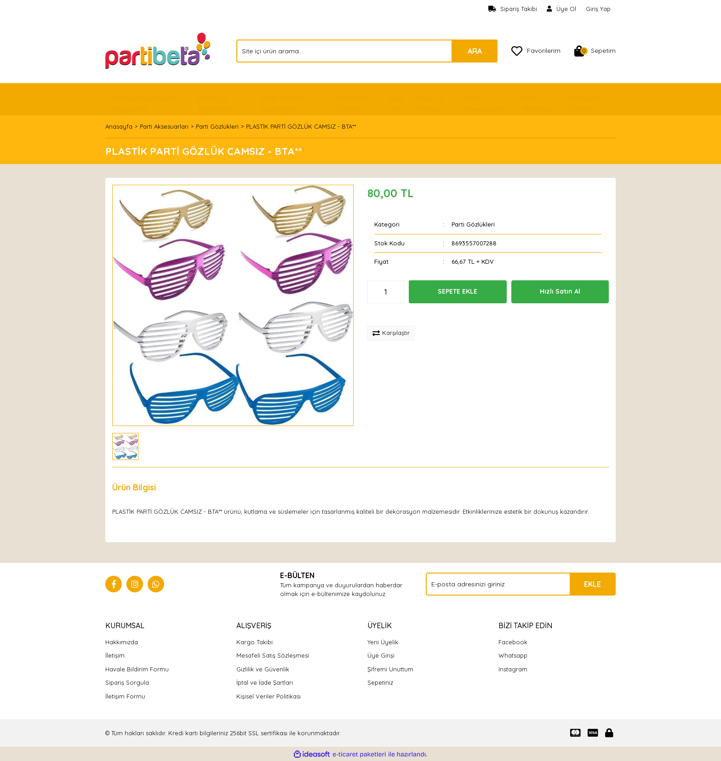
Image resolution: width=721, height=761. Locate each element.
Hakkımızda (121, 642)
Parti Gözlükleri (473, 224)
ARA (475, 51)
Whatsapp (512, 655)
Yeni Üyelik (382, 642)
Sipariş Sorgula (127, 682)
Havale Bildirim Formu (137, 669)
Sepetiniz (380, 682)
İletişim (115, 655)
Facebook (512, 642)
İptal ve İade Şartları (264, 682)
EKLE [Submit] (592, 584)
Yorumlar (188, 487)
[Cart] (595, 51)
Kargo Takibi (254, 642)
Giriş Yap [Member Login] (598, 8)
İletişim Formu (125, 696)
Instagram (512, 669)
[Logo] (158, 50)
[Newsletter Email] (521, 584)
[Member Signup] (561, 9)
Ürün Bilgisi (134, 487)
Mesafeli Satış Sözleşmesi (272, 655)
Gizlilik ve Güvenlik (262, 669)
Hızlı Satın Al (560, 291)
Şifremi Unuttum (390, 669)
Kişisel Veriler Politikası (268, 696)
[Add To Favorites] (398, 314)
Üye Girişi (381, 655)
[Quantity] (385, 291)
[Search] (367, 51)
